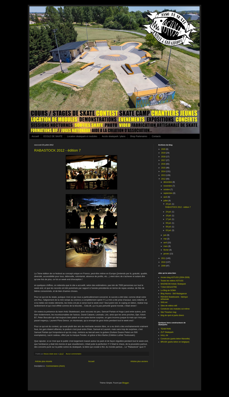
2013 (163, 175)
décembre (168, 182)
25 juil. (169, 204)
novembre (168, 186)
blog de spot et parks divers (172, 315)
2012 (163, 179)
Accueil (35, 136)
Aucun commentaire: (74, 354)
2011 (163, 258)
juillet (165, 201)
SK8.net (164, 302)
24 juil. (169, 212)
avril (165, 242)
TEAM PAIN (166, 329)
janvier (166, 254)
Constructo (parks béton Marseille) (175, 339)
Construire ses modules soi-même (175, 309)
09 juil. (169, 223)
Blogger (125, 383)
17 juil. (169, 219)
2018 (163, 157)
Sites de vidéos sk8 (169, 306)
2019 (163, 153)
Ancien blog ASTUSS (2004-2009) (175, 277)
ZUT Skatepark (167, 332)
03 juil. (169, 230)
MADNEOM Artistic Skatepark (173, 284)
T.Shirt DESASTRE (169, 287)
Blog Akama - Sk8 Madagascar (174, 293)
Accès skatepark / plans (113, 136)
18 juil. (169, 215)
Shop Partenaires (138, 136)
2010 (163, 262)
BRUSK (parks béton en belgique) (175, 342)
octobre (166, 189)
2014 (163, 171)
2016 (163, 164)
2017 (163, 160)
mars (165, 246)
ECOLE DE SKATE (52, 136)
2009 (163, 266)
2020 (163, 149)
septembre (168, 193)
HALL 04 (164, 335)
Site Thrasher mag (168, 312)
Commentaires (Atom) (55, 366)
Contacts (156, 136)
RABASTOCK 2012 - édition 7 (57, 150)
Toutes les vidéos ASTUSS (172, 281)
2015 (163, 168)
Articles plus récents (43, 361)
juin (165, 235)
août (165, 197)
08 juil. (169, 227)
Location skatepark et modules (82, 136)
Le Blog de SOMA (168, 290)
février (166, 250)
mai (165, 239)
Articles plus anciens (139, 361)
